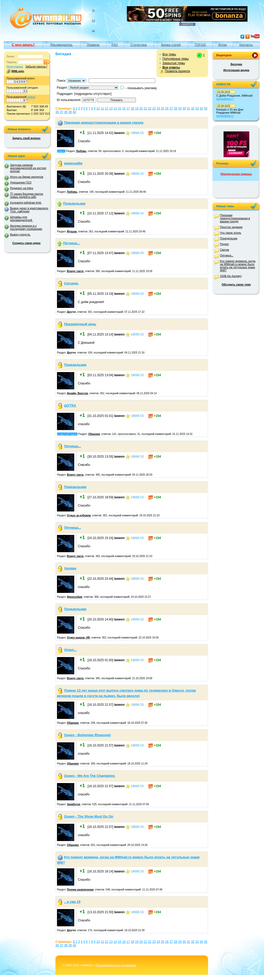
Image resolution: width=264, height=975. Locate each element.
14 (115, 108)
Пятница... (71, 243)
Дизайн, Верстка (77, 393)
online (31, 96)
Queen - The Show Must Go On (88, 816)
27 (171, 108)
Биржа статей (171, 45)
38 (65, 112)
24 (158, 108)
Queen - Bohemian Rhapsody (87, 735)
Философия (74, 596)
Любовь (81, 151)
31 (188, 108)
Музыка (72, 231)
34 (201, 108)
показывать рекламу (142, 88)
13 (111, 108)
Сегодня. (71, 283)
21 (145, 108)
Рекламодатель (61, 45)
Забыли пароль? (36, 66)
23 (154, 108)
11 (102, 108)
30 (184, 108)
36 (57, 112)
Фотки (222, 45)
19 (136, 108)
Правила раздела (177, 71)
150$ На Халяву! (231, 276)
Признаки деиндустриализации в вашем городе (104, 122)
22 (149, 108)
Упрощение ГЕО (20, 182)
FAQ (115, 45)
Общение (94, 434)
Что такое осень (230, 232)
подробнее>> (225, 98)
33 (197, 108)
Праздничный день (80, 324)
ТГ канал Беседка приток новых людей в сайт (26, 195)
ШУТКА (70, 405)
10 (98, 108)
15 (119, 108)
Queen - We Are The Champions (89, 776)
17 (128, 108)
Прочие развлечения (80, 889)
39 (70, 112)
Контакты (246, 45)
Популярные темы (175, 59)
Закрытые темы (173, 63)
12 (106, 108)
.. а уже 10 (72, 902)
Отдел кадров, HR (78, 637)
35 (205, 108)
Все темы (169, 54)
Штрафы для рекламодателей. (21, 218)
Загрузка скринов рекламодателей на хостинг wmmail (28, 168)
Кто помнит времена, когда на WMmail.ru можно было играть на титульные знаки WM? (237, 265)
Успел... (70, 650)
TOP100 (200, 45)
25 (162, 108)
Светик (224, 249)
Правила (93, 45)
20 (141, 108)
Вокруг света (75, 271)
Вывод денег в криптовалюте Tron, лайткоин (29, 210)
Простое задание (231, 227)
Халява (70, 568)
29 (180, 108)
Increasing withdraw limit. (26, 202)
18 (132, 108)
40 (74, 112)
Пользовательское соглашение (115, 965)
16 (124, 108)
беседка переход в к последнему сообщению (26, 227)
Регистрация (14, 66)
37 (61, 112)
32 (192, 108)
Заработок (73, 804)
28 (175, 108)
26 (167, 108)
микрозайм (73, 163)
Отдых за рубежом (79, 515)
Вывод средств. (20, 234)
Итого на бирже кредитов (26, 176)
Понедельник (74, 203)
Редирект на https (21, 188)
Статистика (138, 45)
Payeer (224, 244)
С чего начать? (23, 45)
